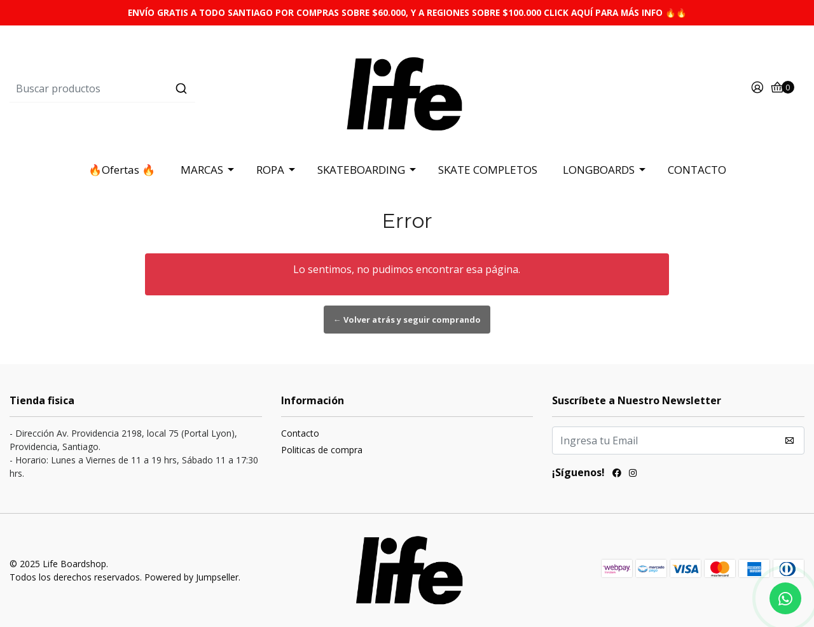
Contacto (300, 433)
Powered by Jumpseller (191, 577)
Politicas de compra (321, 450)
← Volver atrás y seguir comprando (407, 319)
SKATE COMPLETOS (487, 169)
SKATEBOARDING (361, 169)
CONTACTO (697, 169)
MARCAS (202, 169)
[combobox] (142, 88)
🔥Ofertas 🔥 (121, 169)
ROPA (270, 169)
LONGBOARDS (599, 169)
